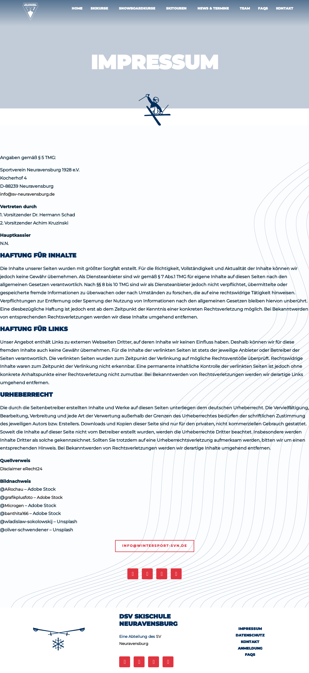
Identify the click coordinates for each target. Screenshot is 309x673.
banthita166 (18, 513)
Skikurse (99, 8)
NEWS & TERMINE (213, 8)
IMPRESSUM (250, 629)
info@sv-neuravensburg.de (29, 194)
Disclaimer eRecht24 (23, 468)
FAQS (263, 8)
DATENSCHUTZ (250, 635)
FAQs (250, 654)
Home (77, 8)
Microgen (15, 505)
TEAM (245, 8)
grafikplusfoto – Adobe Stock (36, 497)
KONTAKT (284, 8)
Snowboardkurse (137, 8)
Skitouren (176, 8)
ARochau (15, 489)
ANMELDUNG (250, 648)
